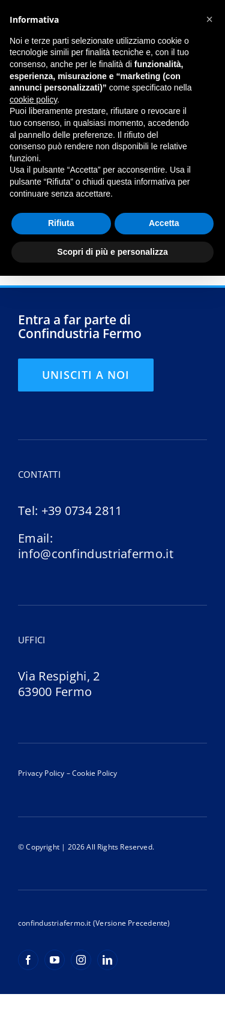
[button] (209, 19)
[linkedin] (107, 960)
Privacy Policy (41, 773)
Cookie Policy (94, 773)
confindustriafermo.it (54, 923)
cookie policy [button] (33, 99)
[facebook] (28, 960)
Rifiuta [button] (61, 223)
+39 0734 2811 (81, 510)
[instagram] (81, 960)
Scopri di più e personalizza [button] (112, 252)
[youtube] (54, 960)
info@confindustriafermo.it (95, 554)
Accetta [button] (164, 223)
